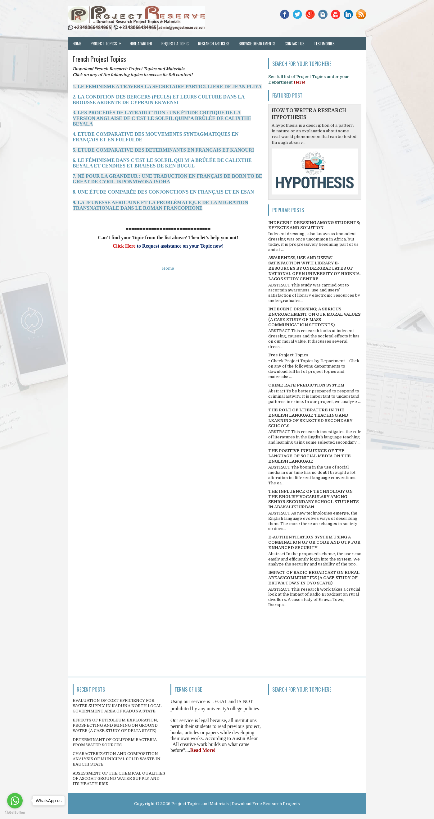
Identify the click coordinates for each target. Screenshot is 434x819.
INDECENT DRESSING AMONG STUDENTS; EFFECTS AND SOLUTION (314, 225)
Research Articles (213, 43)
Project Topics (108, 42)
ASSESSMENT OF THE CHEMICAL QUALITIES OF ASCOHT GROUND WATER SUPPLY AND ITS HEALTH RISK (119, 778)
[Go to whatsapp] (15, 800)
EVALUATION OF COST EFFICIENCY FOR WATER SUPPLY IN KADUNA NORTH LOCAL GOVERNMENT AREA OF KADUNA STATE (117, 705)
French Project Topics (99, 58)
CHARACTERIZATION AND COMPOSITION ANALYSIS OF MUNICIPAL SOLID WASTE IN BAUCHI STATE (116, 758)
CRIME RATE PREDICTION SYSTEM (306, 385)
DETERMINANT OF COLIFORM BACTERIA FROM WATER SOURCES (115, 742)
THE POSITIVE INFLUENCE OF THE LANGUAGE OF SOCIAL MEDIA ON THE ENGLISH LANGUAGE (309, 456)
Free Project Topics (288, 355)
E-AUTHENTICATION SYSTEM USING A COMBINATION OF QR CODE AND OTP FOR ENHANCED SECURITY (314, 542)
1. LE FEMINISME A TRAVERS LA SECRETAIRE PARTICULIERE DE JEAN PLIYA (167, 86)
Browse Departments (257, 43)
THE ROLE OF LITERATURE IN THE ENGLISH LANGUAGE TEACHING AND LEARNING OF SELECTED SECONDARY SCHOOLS (310, 418)
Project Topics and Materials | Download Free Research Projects (235, 803)
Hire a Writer (141, 43)
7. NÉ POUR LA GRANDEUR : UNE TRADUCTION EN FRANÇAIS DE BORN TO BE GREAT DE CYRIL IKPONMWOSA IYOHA (167, 178)
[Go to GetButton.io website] (15, 813)
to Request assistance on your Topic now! (180, 246)
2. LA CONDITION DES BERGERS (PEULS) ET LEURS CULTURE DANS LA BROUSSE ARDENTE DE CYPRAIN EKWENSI (158, 99)
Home (77, 43)
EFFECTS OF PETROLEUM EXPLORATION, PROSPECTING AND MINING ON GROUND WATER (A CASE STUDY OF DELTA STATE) (115, 725)
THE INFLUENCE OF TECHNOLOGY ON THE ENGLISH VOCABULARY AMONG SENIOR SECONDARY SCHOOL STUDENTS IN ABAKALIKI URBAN (313, 499)
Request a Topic (175, 43)
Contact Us (295, 43)
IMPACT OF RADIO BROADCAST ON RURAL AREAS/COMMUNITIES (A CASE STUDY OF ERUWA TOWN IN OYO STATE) (313, 577)
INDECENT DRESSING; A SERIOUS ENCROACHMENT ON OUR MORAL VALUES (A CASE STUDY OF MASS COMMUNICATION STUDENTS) (314, 317)
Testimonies (324, 43)
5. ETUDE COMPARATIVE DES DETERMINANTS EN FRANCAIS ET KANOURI (163, 150)
